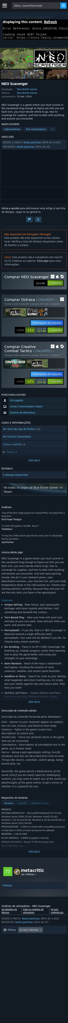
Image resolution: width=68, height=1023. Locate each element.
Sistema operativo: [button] (15, 953)
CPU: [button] (35, 953)
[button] (34, 147)
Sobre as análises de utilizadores (33, 913)
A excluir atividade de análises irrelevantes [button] (29, 937)
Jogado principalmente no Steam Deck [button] (26, 948)
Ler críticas (27, 876)
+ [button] (52, 131)
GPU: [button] (48, 953)
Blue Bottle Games (27, 91)
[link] (31, 332)
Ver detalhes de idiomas (9, 913)
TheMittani (6, 531)
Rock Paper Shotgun (11, 521)
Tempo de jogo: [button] (13, 942)
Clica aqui (43, 262)
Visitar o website (14, 446)
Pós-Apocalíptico (36, 131)
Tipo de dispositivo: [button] (15, 959)
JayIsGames (7, 544)
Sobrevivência (12, 131)
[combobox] (36, 6)
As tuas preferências (57, 913)
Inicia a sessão (10, 210)
